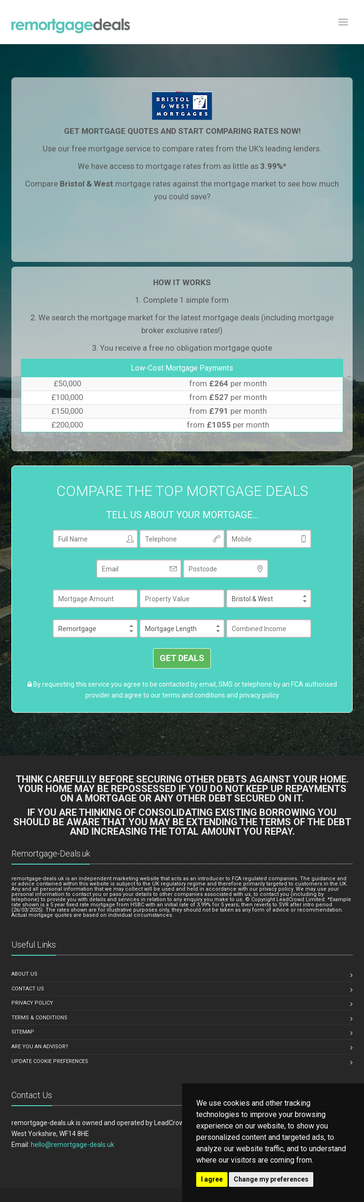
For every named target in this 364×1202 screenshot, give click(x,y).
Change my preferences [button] (271, 1179)
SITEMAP (22, 1032)
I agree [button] (212, 1179)
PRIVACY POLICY (32, 1003)
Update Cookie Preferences (49, 1061)
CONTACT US (27, 989)
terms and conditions (193, 695)
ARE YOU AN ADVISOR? (39, 1047)
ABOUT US (24, 974)
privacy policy (259, 695)
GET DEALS (182, 658)
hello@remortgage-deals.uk (72, 1144)
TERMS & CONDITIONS (39, 1018)
